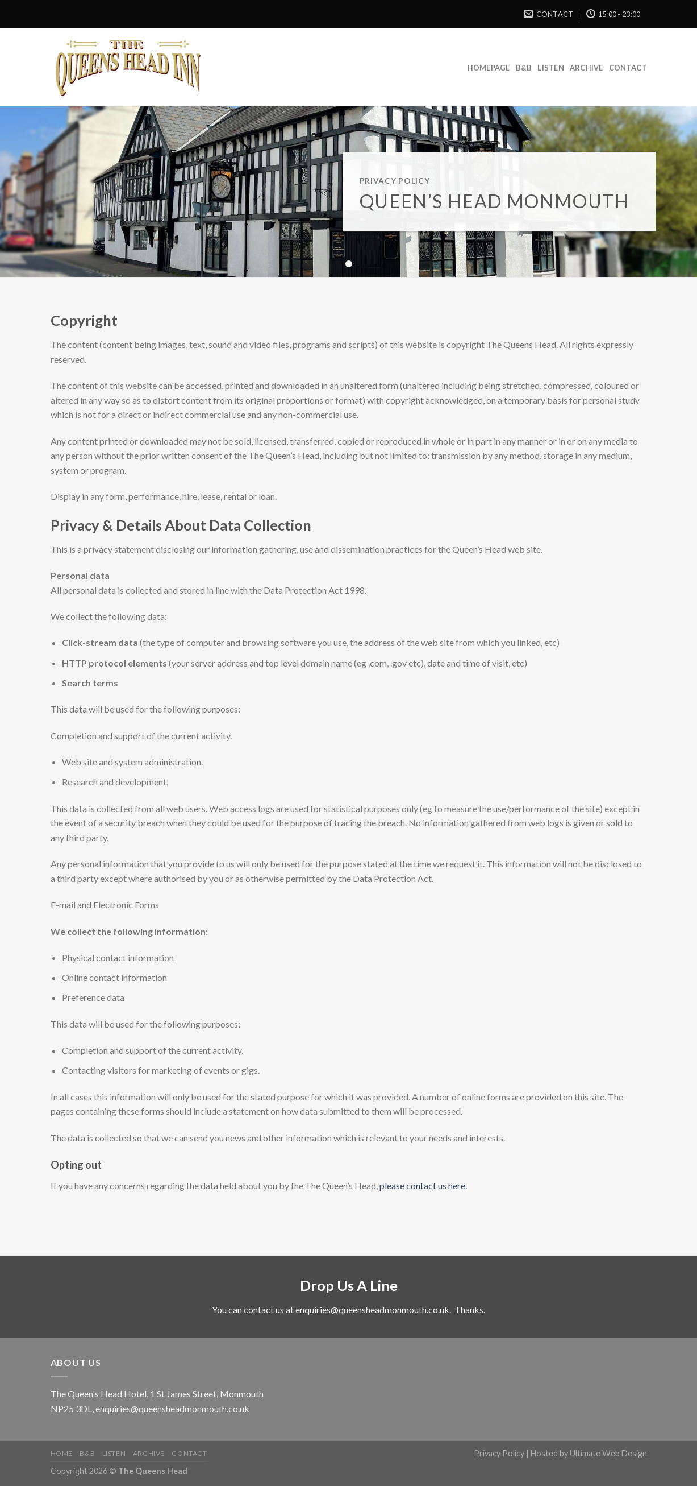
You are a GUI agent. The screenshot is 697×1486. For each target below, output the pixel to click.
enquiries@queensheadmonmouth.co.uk (372, 1309)
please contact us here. (423, 1185)
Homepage (489, 67)
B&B (524, 67)
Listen (550, 67)
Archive (586, 67)
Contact (628, 67)
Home (62, 1453)
